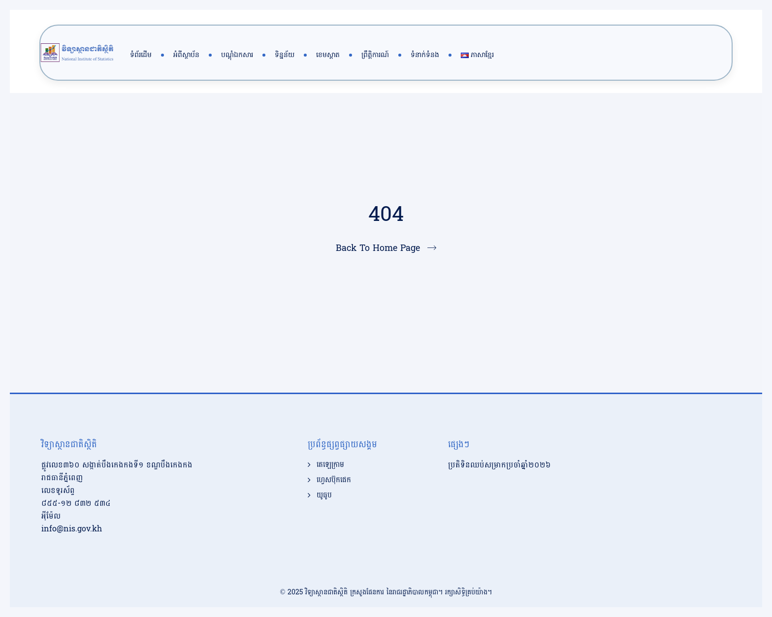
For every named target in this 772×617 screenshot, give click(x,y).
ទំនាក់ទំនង (425, 55)
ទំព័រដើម (141, 55)
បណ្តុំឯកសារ (237, 55)
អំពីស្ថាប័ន (186, 55)
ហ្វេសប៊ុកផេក (334, 480)
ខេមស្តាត (328, 55)
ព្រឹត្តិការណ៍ (375, 55)
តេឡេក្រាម (330, 465)
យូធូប (324, 495)
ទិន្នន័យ (284, 55)
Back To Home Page (378, 248)
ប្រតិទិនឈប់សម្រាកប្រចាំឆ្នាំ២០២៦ (499, 465)
